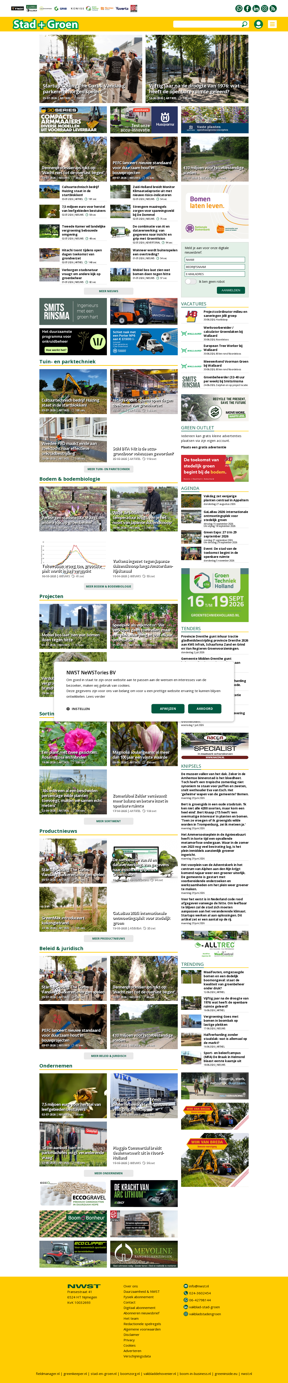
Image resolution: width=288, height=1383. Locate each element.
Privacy (129, 1340)
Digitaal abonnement (139, 1307)
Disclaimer (132, 1334)
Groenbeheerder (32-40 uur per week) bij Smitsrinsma (224, 379)
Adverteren (132, 1350)
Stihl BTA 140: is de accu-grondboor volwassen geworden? (142, 451)
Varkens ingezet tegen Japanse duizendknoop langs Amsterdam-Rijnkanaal (142, 565)
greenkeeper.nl (75, 1373)
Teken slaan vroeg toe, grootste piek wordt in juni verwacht (71, 568)
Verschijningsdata (137, 1356)
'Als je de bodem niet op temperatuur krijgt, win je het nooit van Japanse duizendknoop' (142, 517)
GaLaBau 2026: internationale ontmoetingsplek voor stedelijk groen (141, 917)
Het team (131, 1318)
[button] (78, 708)
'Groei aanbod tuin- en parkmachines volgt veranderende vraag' (73, 1152)
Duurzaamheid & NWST (142, 1291)
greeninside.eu (226, 1373)
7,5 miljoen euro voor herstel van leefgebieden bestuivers (84, 208)
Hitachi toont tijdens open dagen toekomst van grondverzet (82, 254)
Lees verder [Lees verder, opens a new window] (95, 696)
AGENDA (190, 488)
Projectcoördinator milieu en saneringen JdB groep (225, 313)
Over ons (131, 1286)
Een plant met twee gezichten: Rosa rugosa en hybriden (69, 755)
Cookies (130, 1345)
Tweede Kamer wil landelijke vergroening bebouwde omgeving (84, 230)
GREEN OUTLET (197, 428)
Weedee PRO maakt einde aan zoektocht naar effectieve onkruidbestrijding (69, 448)
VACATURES (193, 304)
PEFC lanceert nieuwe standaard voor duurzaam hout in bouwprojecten (141, 167)
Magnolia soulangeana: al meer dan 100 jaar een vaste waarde (140, 755)
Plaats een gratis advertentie (203, 447)
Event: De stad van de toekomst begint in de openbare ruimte (221, 552)
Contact (129, 1302)
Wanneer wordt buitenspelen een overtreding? (155, 252)
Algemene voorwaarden (142, 1329)
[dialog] (144, 691)
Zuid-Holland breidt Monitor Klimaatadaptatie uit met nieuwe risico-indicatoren (154, 191)
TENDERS (191, 628)
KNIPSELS (191, 766)
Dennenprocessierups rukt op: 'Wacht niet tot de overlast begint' (73, 170)
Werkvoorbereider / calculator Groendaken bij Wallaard (223, 331)
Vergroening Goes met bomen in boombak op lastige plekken (221, 1020)
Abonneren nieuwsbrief (141, 1313)
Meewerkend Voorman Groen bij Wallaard (226, 363)
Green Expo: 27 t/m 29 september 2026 (220, 534)
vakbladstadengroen (205, 1314)
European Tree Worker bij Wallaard (223, 348)
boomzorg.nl (130, 1373)
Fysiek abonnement (139, 1297)
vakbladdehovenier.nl (160, 1373)
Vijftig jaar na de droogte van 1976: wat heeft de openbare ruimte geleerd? (194, 88)
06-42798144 (200, 1300)
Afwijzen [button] (168, 708)
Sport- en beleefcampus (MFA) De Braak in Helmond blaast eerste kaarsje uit (224, 1057)
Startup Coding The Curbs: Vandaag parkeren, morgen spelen (84, 88)
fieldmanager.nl (48, 1373)
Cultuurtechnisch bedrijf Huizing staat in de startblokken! (80, 191)
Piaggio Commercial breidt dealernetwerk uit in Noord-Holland (138, 1152)
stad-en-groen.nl (104, 1373)
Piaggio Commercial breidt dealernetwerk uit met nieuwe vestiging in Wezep (140, 1104)
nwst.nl (246, 1373)
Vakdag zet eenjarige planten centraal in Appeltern (226, 498)
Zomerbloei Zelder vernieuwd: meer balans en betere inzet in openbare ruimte (139, 800)
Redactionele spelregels (142, 1324)
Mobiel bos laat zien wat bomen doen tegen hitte (151, 272)
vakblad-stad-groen (204, 1307)
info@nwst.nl (199, 1286)
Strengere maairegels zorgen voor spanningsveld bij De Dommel (153, 210)
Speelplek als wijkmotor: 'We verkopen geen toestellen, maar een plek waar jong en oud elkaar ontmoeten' (142, 632)
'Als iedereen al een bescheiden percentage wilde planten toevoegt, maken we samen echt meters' (72, 798)
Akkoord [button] (205, 708)
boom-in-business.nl (195, 1373)
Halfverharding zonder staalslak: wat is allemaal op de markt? (225, 1038)
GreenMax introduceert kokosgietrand (63, 920)
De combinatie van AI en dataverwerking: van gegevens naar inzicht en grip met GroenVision (152, 232)
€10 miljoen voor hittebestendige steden (213, 170)
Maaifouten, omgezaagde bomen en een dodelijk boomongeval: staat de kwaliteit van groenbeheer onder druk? (224, 980)
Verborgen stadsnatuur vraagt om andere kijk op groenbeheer (81, 274)
